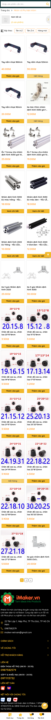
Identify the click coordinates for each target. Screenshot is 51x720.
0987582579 (10, 628)
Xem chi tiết (13, 211)
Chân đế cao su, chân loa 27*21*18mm (11, 558)
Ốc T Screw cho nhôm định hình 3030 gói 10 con (11, 153)
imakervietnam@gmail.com (18, 632)
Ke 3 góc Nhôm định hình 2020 (11, 288)
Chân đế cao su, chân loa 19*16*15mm (11, 378)
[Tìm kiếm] (48, 4)
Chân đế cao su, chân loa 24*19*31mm (11, 468)
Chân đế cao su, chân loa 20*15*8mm (11, 333)
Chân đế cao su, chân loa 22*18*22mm (37, 468)
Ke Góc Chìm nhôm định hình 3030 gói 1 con (36, 108)
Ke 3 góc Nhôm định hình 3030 (36, 288)
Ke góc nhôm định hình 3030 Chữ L (38, 558)
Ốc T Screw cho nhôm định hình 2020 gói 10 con (37, 153)
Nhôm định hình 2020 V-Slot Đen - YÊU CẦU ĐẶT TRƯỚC (37, 243)
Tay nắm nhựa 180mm (11, 62)
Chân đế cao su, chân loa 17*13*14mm (37, 378)
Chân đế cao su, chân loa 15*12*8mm (37, 333)
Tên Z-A (30, 30)
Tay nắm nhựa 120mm (37, 62)
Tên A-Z (19, 30)
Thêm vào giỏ (12, 76)
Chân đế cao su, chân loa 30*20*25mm (37, 513)
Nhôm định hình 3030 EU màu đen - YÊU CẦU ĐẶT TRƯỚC (37, 198)
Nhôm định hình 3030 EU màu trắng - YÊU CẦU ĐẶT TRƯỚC (11, 198)
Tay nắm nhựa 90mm (11, 107)
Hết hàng (38, 76)
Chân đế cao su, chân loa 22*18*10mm (11, 513)
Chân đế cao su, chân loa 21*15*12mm (11, 423)
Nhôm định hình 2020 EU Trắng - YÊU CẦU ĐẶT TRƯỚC (11, 243)
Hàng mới (42, 30)
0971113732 (8, 678)
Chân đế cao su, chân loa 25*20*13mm (37, 423)
